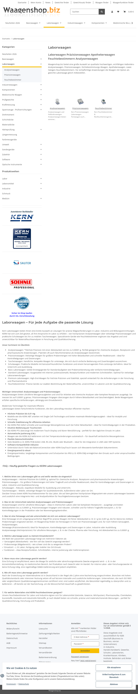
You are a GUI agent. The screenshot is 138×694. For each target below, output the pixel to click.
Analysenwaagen (57, 108)
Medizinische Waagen (12, 94)
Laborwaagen (8, 64)
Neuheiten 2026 (9, 54)
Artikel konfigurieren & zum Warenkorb (113, 676)
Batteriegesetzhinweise (16, 633)
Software (6, 159)
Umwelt (5, 144)
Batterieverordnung (48, 657)
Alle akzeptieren (113, 668)
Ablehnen (114, 684)
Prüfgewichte (8, 99)
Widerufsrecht (12, 628)
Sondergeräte (8, 149)
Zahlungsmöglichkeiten (49, 633)
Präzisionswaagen (80, 108)
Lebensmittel (8, 183)
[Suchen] (84, 12)
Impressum (11, 684)
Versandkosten (45, 647)
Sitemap (42, 643)
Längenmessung (9, 134)
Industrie (6, 188)
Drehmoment (8, 114)
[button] (112, 11)
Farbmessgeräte (9, 139)
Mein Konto (36, 2)
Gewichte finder (62, 2)
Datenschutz (24, 684)
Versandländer (45, 652)
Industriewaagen (9, 84)
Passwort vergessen (80, 656)
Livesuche (43, 628)
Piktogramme (45, 662)
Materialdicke (8, 124)
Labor (4, 178)
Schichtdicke (7, 119)
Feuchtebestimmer (103, 108)
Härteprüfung (8, 129)
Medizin (5, 198)
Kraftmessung (8, 104)
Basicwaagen (8, 59)
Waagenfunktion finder (123, 2)
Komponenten (8, 89)
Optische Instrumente (12, 164)
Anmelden (85, 650)
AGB (8, 643)
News (47, 2)
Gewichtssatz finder (82, 2)
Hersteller (43, 638)
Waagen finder (102, 2)
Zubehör (6, 154)
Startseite (22, 2)
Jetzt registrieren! (88, 660)
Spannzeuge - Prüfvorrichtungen (17, 109)
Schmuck (6, 193)
